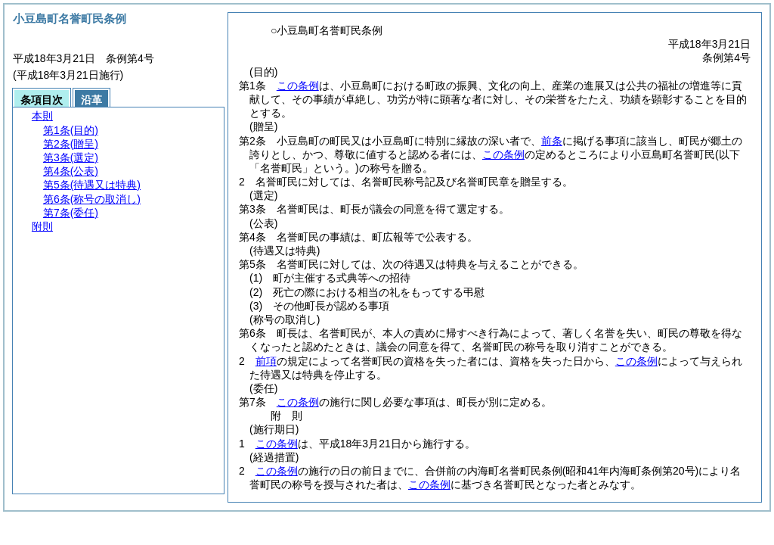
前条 (551, 141)
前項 (266, 361)
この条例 (298, 85)
